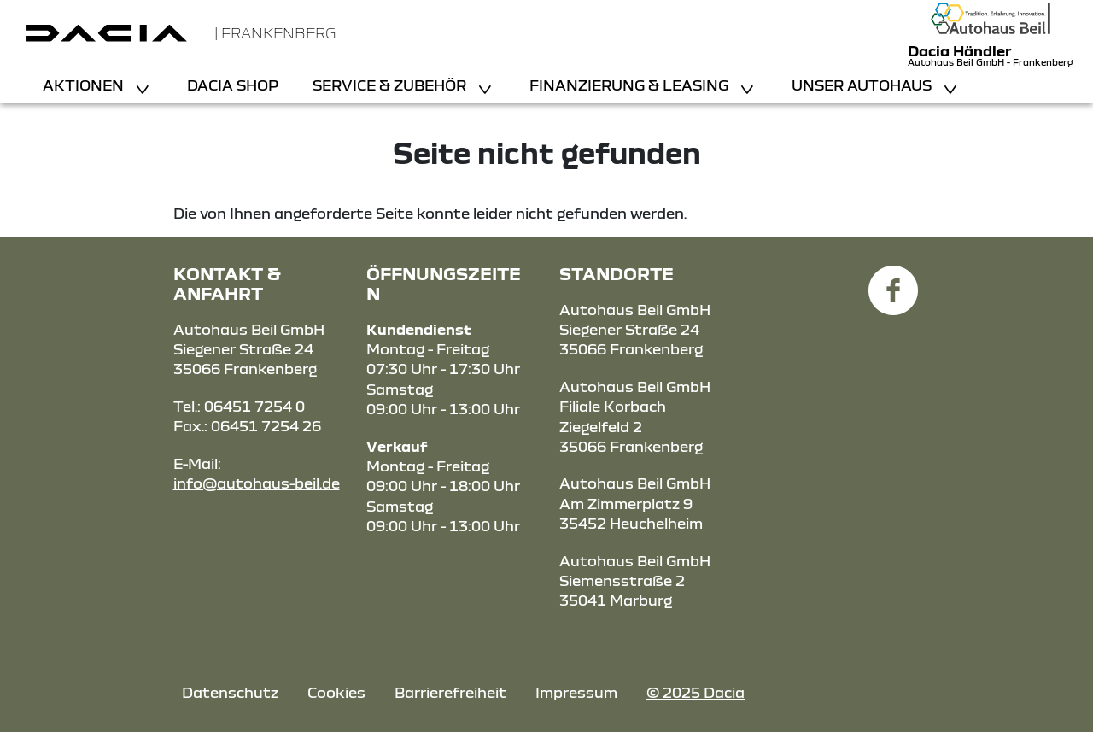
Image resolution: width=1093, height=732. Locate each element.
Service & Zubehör (391, 85)
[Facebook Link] (893, 280)
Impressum (576, 692)
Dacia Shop (232, 85)
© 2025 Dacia (695, 692)
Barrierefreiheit (450, 692)
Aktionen (85, 85)
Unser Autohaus (863, 85)
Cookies (336, 692)
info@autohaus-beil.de (256, 483)
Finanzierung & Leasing (630, 85)
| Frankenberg (275, 33)
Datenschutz (230, 692)
